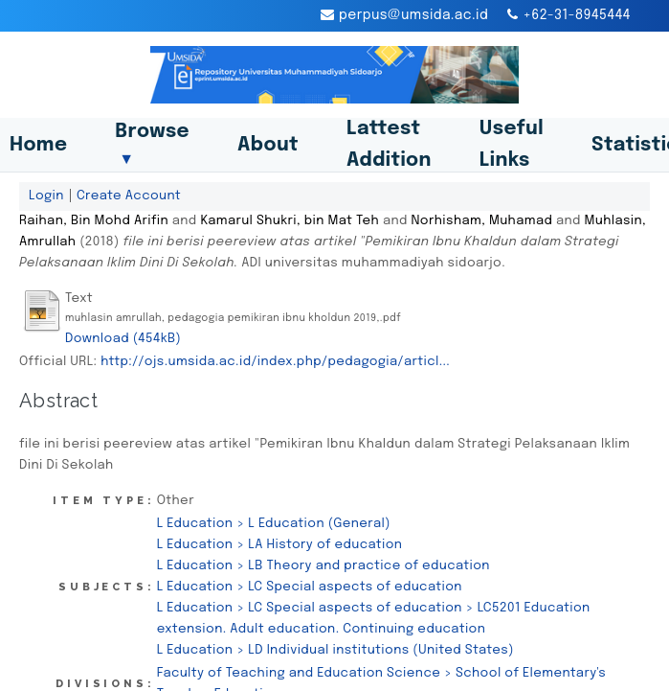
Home (38, 145)
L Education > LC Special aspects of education (309, 586)
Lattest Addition (389, 145)
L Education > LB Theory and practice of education (323, 565)
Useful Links (511, 145)
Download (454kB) (123, 338)
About (268, 145)
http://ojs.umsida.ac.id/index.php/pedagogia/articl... (275, 361)
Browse (152, 145)
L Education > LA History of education (280, 544)
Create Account (129, 195)
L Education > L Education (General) (273, 523)
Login (46, 195)
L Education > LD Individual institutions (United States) (335, 649)
